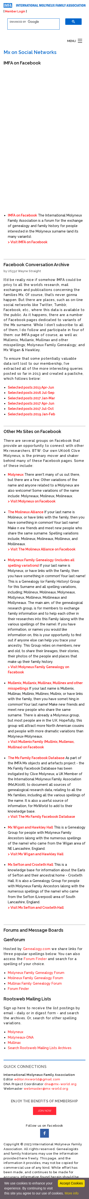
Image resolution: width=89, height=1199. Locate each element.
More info (71, 1193)
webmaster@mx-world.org (46, 1088)
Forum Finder (35, 959)
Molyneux (15, 1032)
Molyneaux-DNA (20, 1037)
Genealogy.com (37, 949)
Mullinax (14, 1043)
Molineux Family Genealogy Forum (35, 978)
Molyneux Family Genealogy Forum (36, 973)
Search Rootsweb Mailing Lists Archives (39, 1048)
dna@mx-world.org (60, 1084)
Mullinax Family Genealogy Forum (35, 983)
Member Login (15, 11)
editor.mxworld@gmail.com (36, 1079)
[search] (31, 22)
